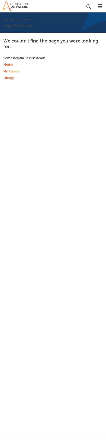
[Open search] (88, 6)
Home (8, 64)
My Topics (11, 71)
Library (8, 78)
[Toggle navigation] (100, 6)
